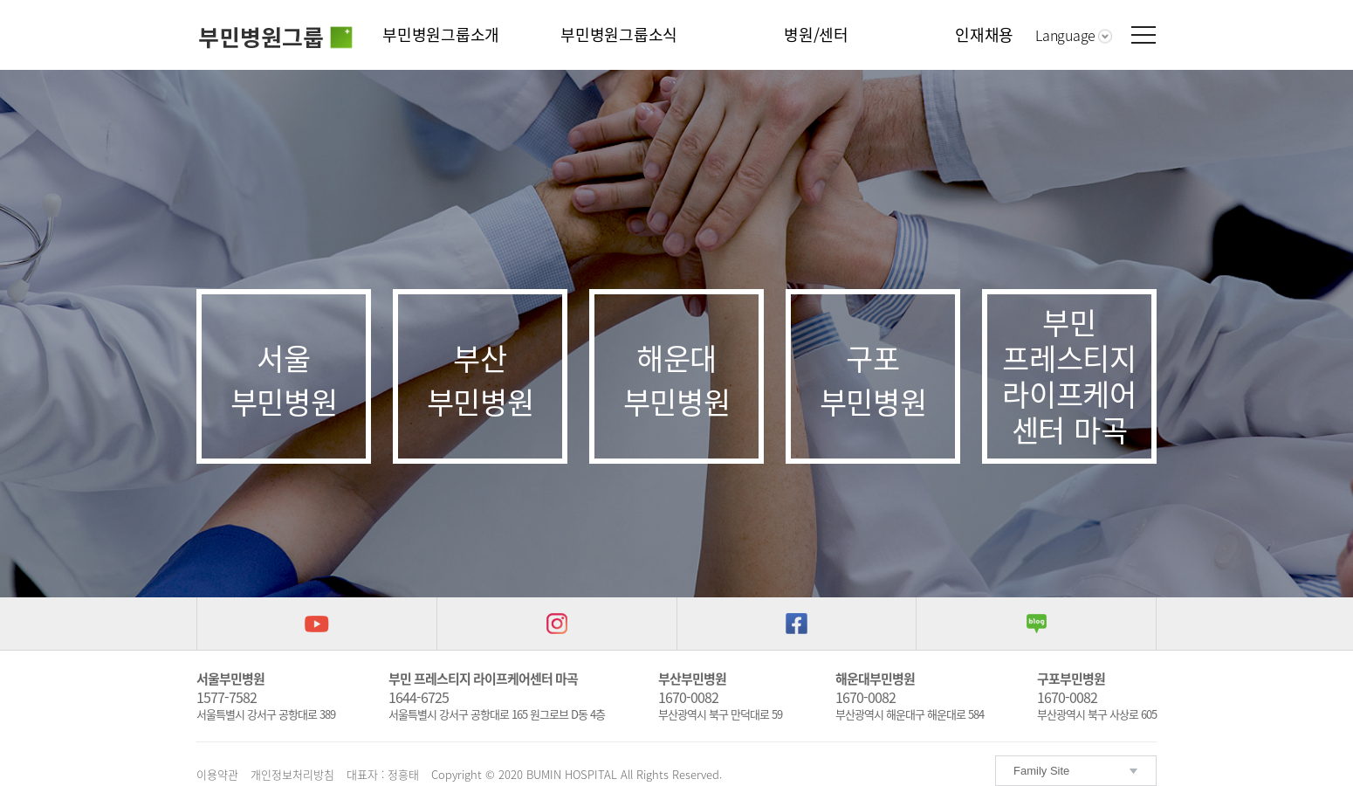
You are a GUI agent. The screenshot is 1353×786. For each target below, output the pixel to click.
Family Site (1041, 770)
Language (1065, 34)
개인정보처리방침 (292, 774)
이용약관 (217, 774)
